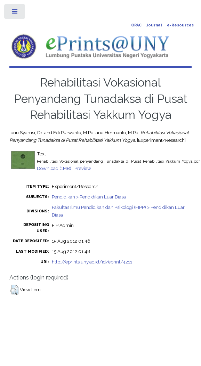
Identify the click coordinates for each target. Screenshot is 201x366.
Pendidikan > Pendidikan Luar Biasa (89, 197)
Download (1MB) (54, 168)
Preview (82, 168)
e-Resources (180, 25)
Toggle (15, 13)
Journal (154, 25)
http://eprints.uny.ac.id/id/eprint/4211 (92, 262)
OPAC (136, 25)
